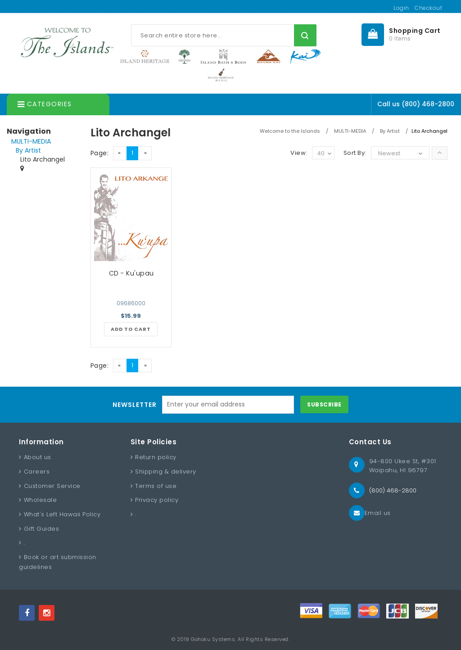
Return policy (155, 457)
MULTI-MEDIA (31, 141)
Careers (37, 471)
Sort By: (354, 153)
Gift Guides (41, 528)
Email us (378, 513)
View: (298, 153)
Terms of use (155, 486)
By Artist (28, 150)
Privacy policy (156, 500)
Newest (389, 153)
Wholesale (40, 500)
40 (324, 154)
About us (37, 457)
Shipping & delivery (165, 471)
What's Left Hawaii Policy (62, 514)
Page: (99, 153)
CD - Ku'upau (131, 273)
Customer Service (52, 486)
